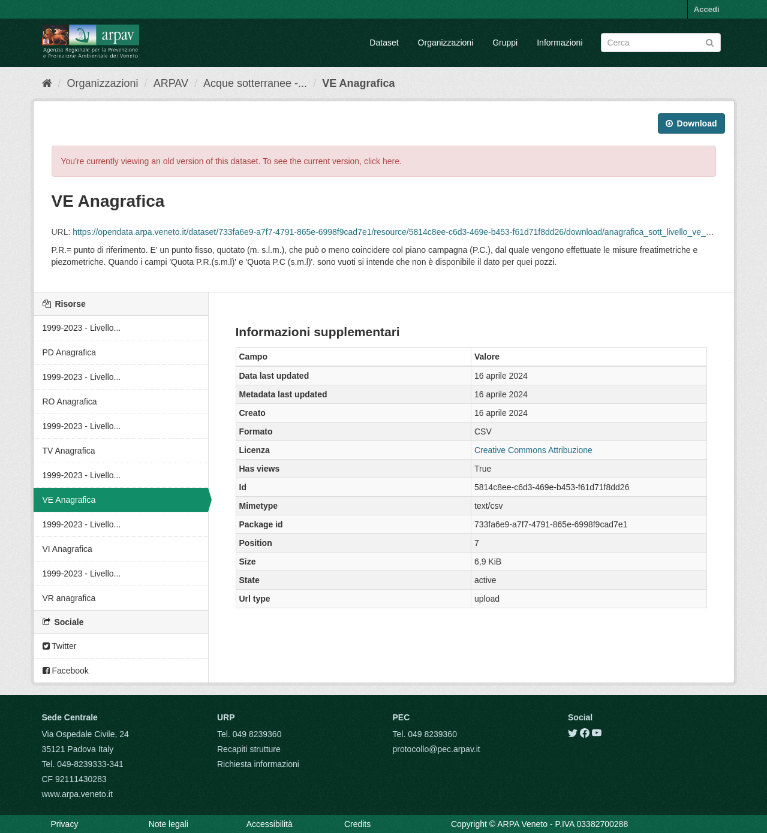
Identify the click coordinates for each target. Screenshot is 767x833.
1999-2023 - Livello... (82, 328)
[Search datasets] (661, 42)
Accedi (707, 9)
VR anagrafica (69, 598)
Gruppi (505, 42)
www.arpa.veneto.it (77, 794)
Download (691, 123)
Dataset (383, 42)
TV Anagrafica (69, 450)
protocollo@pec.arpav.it (436, 749)
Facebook (66, 670)
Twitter (60, 646)
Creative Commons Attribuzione (533, 450)
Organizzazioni (446, 42)
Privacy (65, 824)
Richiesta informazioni (258, 764)
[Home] (47, 83)
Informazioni (559, 42)
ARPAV (171, 83)
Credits (357, 824)
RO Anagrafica (70, 401)
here (391, 161)
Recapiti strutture (249, 749)
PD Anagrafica (70, 352)
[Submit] (710, 42)
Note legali (168, 824)
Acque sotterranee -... (255, 83)
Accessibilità (269, 824)
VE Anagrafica (358, 83)
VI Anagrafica (67, 549)
